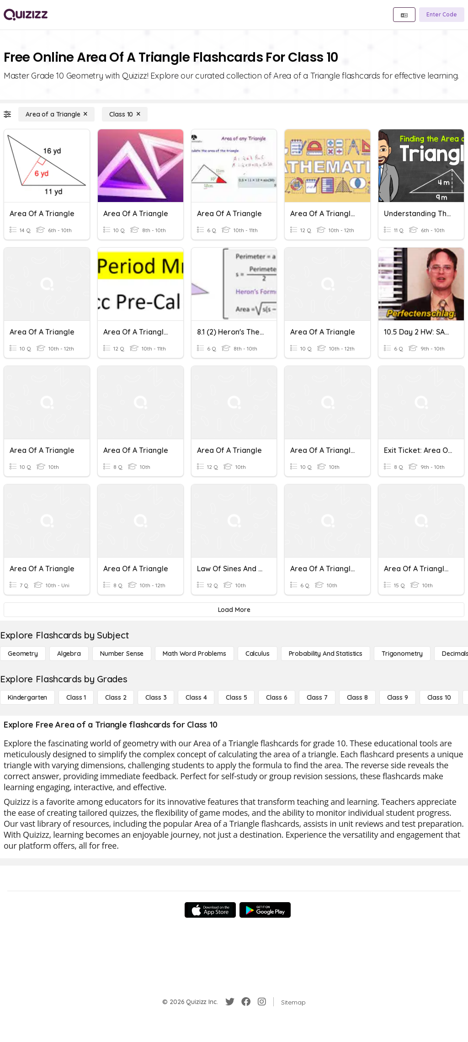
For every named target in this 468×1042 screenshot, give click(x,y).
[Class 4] (196, 697)
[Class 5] (236, 697)
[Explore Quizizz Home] (26, 15)
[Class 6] (276, 697)
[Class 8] (357, 697)
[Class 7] (317, 697)
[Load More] (234, 609)
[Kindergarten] (27, 697)
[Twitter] (229, 1001)
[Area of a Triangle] (56, 114)
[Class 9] (397, 697)
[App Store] (210, 910)
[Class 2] (115, 697)
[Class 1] (76, 697)
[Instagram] (262, 1001)
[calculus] (257, 653)
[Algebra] (69, 653)
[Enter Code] (441, 14)
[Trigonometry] (402, 653)
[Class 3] (156, 697)
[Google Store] (265, 910)
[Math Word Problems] (194, 653)
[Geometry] (23, 653)
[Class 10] (125, 114)
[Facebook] (245, 1001)
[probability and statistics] (325, 653)
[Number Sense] (121, 653)
